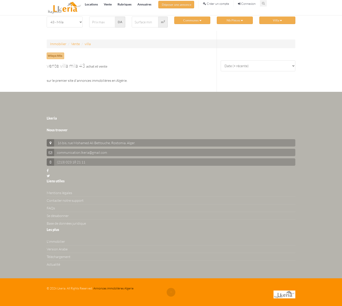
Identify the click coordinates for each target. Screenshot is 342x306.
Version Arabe (57, 249)
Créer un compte (216, 3)
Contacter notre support (65, 200)
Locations (92, 4)
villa (88, 44)
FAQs (51, 208)
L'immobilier (56, 241)
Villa (277, 20)
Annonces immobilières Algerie (113, 288)
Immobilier (58, 44)
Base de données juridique (66, 223)
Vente (108, 4)
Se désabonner (58, 216)
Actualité (53, 264)
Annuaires (144, 4)
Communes (192, 20)
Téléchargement (58, 257)
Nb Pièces (235, 20)
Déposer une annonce (176, 4)
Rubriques (125, 4)
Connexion (247, 3)
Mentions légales (59, 193)
